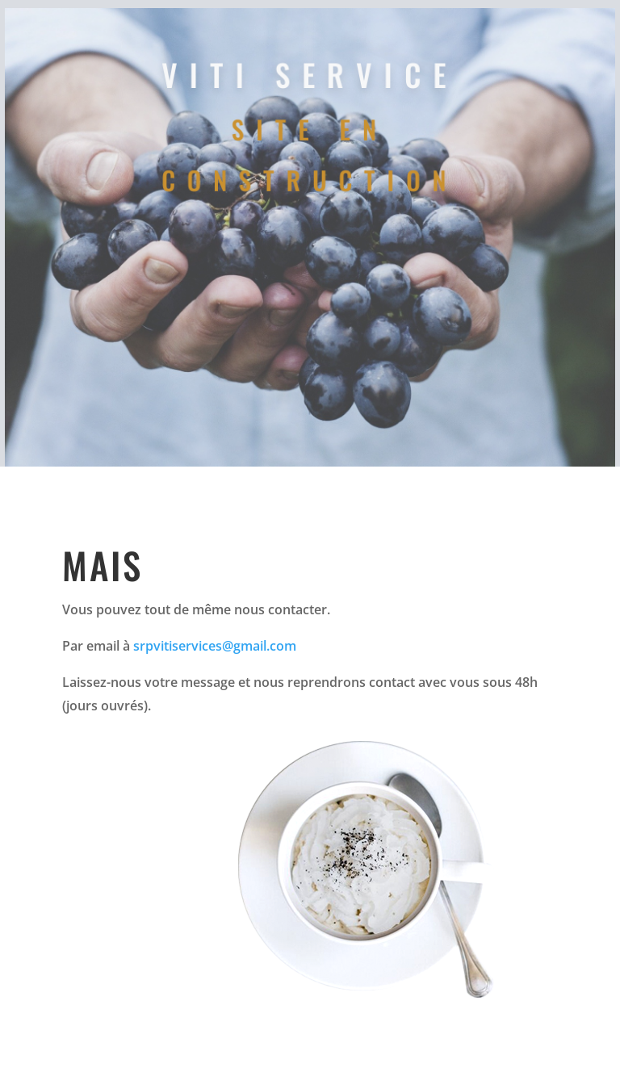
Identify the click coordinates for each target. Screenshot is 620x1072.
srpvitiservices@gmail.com (214, 646)
